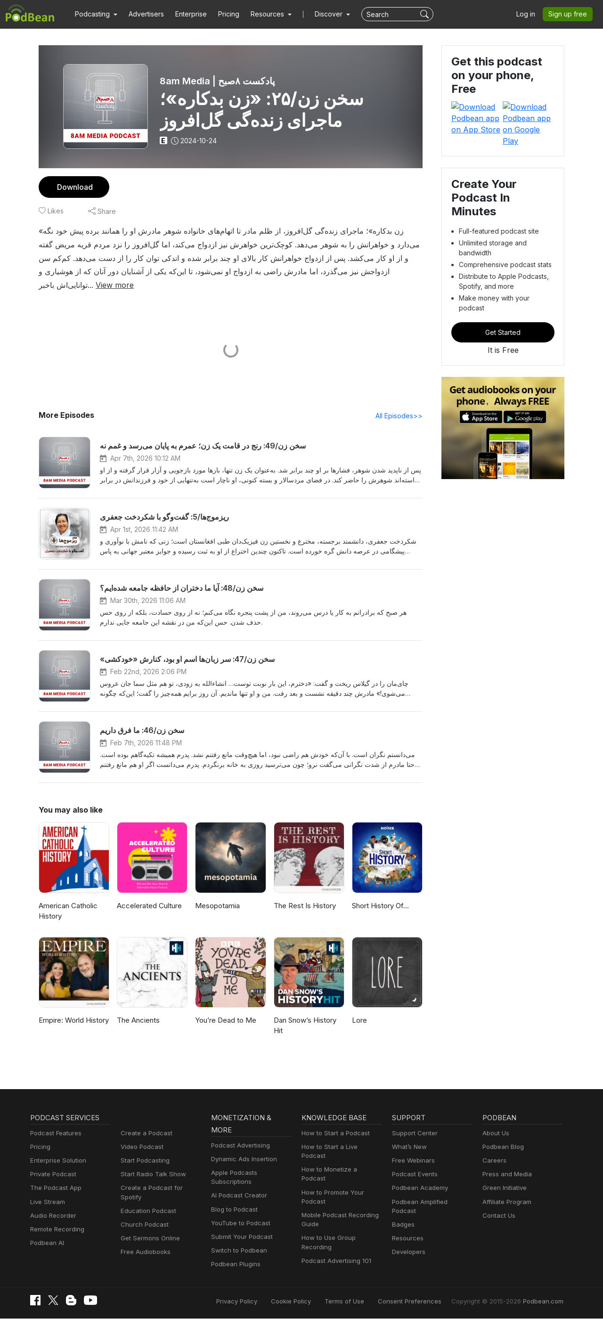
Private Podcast (51, 1174)
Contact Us (497, 1216)
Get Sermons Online (149, 1229)
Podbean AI (46, 1243)
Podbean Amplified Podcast (430, 1202)
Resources (407, 1229)
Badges (402, 1216)
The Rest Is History (304, 906)
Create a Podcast (145, 1133)
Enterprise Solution (56, 1160)
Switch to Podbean (237, 1250)
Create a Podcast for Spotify (159, 1188)
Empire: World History (73, 1021)
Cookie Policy (312, 1301)
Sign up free (569, 14)
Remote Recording (56, 1229)
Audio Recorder (51, 1216)
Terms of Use (362, 1301)
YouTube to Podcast (239, 1223)
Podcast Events (413, 1174)
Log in (529, 14)
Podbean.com (544, 1301)
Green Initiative (503, 1188)
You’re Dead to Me (224, 1021)
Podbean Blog (502, 1147)
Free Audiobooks (144, 1243)
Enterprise (186, 14)
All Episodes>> (401, 416)
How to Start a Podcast (333, 1133)
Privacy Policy (261, 1301)
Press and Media (505, 1174)
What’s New (408, 1147)
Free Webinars (412, 1160)
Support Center (413, 1133)
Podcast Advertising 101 (335, 1242)
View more (80, 285)
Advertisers (142, 14)
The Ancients (137, 1021)
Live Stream (46, 1202)
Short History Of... (380, 906)
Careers (493, 1160)
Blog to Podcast (232, 1209)
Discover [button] (319, 14)
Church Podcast (143, 1216)
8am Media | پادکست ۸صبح (216, 81)
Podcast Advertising (238, 1145)
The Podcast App (53, 1188)
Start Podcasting (143, 1160)
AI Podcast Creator (237, 1195)
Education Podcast (146, 1202)
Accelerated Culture (148, 906)
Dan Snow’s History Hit (304, 1026)
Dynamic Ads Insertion (242, 1159)
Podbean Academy (418, 1188)
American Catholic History (67, 911)
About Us (495, 1133)
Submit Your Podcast (240, 1237)
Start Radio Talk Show (151, 1174)
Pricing (222, 14)
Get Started (503, 274)
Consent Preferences (422, 1301)
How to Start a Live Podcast (340, 1147)
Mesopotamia (216, 906)
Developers (408, 1243)
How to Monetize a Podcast (339, 1160)
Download (73, 187)
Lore (359, 1021)
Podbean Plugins (234, 1264)
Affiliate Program (505, 1202)
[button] (95, 14)
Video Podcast (141, 1147)
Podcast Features (54, 1133)
